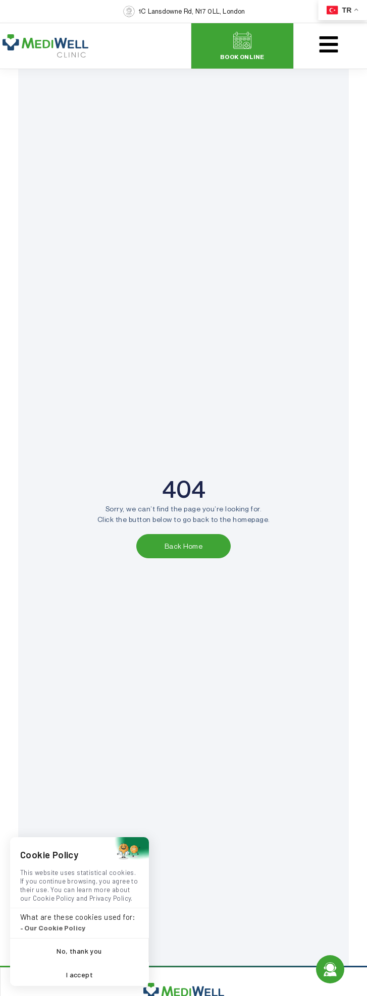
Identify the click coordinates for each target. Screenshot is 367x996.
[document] (183, 498)
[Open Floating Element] (330, 969)
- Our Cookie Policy (52, 928)
